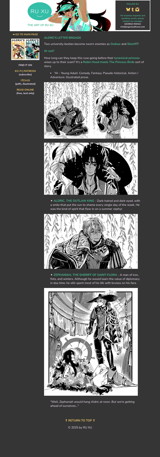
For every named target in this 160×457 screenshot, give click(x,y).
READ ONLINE (25, 90)
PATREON (30, 71)
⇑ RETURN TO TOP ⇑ (80, 420)
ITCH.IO (25, 80)
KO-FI (18, 71)
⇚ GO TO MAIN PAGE (25, 34)
